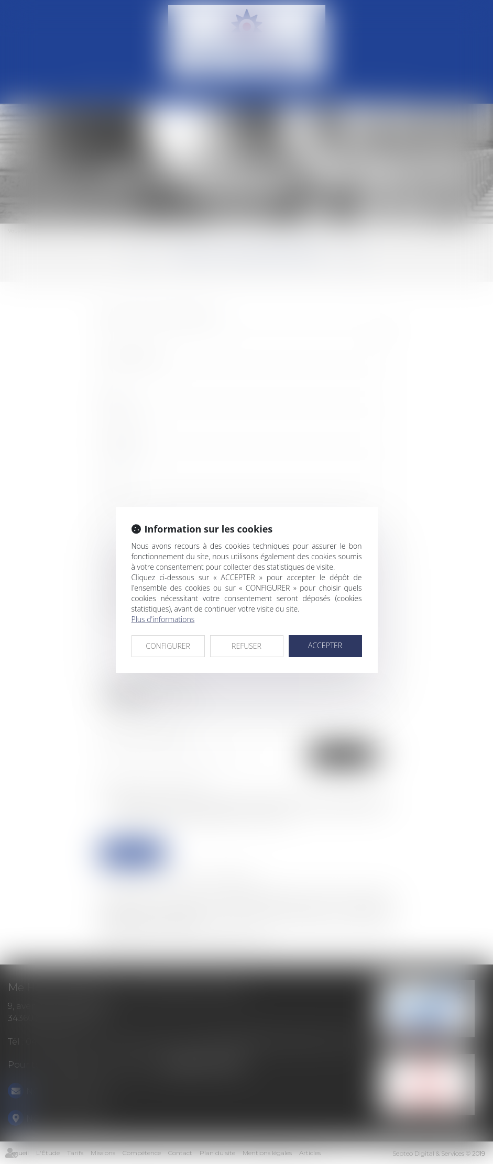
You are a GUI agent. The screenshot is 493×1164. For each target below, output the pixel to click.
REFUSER (246, 646)
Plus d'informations (163, 619)
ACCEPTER (325, 645)
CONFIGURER (168, 646)
